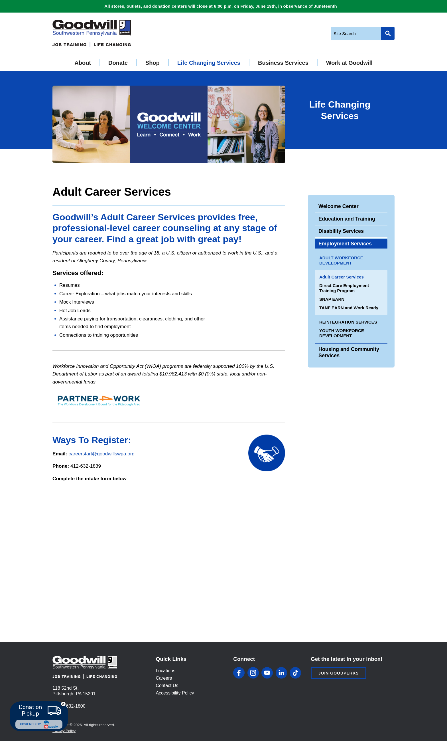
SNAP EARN (331, 299)
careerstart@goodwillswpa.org (101, 454)
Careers (164, 678)
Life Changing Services (208, 63)
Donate (118, 63)
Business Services (283, 63)
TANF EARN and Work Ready (348, 307)
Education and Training (346, 219)
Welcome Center (338, 206)
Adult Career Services (341, 276)
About (82, 63)
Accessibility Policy (175, 692)
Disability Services (341, 231)
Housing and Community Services (348, 352)
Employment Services (345, 244)
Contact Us (167, 685)
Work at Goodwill (349, 63)
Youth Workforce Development (341, 333)
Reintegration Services (348, 322)
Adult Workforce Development (341, 260)
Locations (165, 670)
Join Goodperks (338, 673)
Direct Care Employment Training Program (344, 288)
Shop (152, 63)
